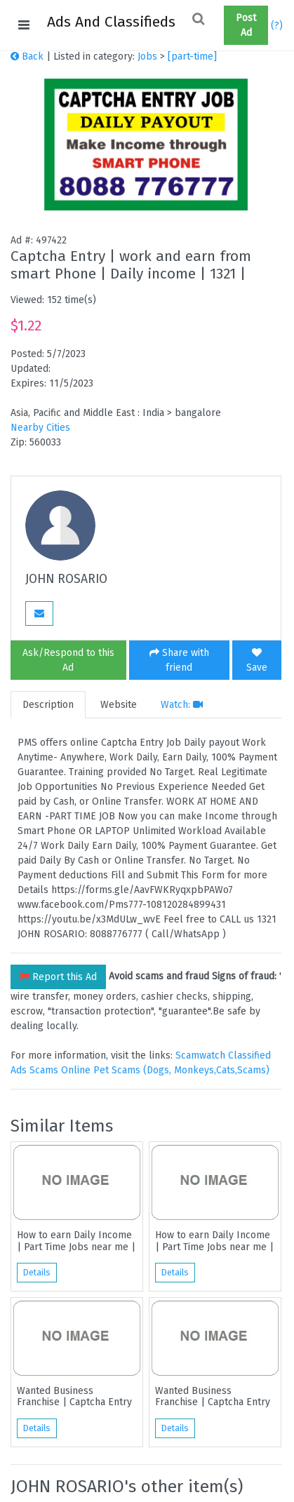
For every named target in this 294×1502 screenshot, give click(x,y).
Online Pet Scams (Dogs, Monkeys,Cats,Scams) (165, 1070)
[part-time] (192, 56)
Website (118, 705)
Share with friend (179, 660)
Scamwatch (200, 1055)
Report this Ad (58, 977)
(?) (277, 26)
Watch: (182, 705)
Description (48, 705)
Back (27, 56)
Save (256, 660)
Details (37, 1273)
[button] (218, 25)
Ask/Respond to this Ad (68, 660)
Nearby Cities (40, 428)
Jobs (147, 56)
